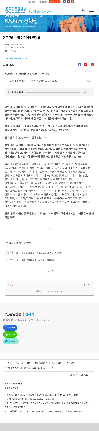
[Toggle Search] (83, 10)
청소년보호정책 (41, 362)
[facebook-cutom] (79, 64)
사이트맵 (70, 362)
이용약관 (8, 362)
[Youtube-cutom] (85, 64)
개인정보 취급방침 (23, 362)
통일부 (52, 367)
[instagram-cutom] (92, 64)
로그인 (54, 291)
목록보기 (49, 271)
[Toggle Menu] (92, 10)
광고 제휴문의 (57, 362)
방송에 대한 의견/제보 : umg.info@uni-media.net (25, 367)
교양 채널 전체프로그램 (15, 58)
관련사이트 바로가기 (79, 374)
